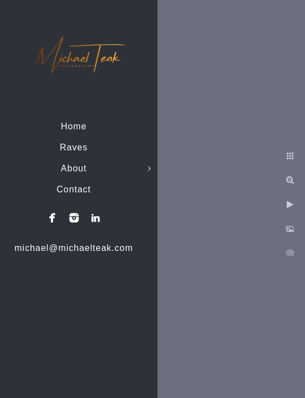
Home (74, 126)
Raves (73, 147)
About (74, 168)
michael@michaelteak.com (73, 248)
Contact (73, 189)
